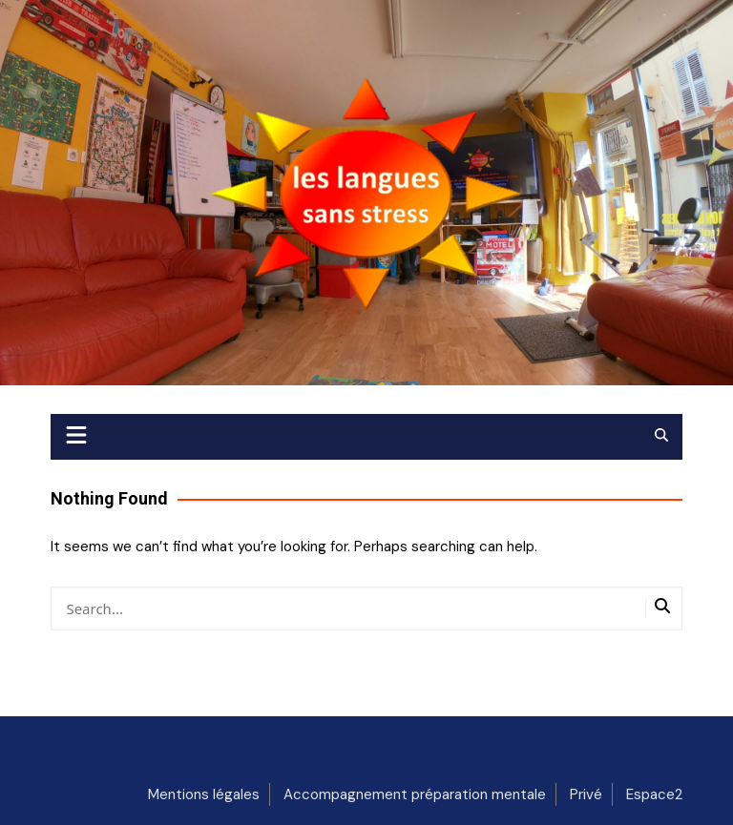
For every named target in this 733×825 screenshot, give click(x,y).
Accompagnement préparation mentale (414, 794)
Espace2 (654, 794)
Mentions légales (204, 794)
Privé (586, 794)
